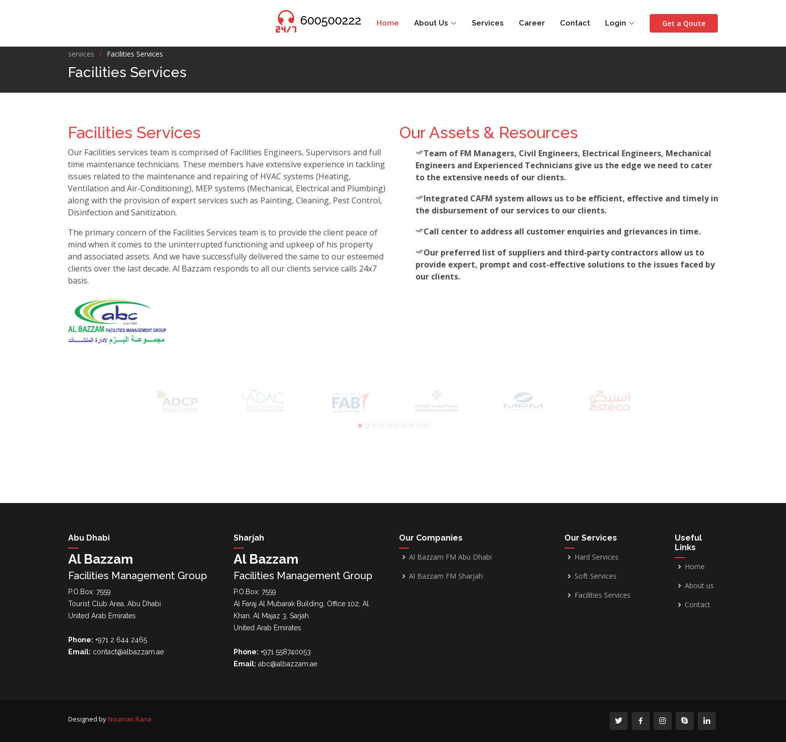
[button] (363, 424)
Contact (575, 23)
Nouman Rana (129, 718)
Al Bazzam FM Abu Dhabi (450, 557)
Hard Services (596, 557)
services (81, 54)
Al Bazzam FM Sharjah (446, 576)
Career (532, 23)
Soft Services (595, 576)
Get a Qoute (683, 23)
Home (387, 23)
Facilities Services (602, 595)
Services (488, 23)
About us (699, 585)
